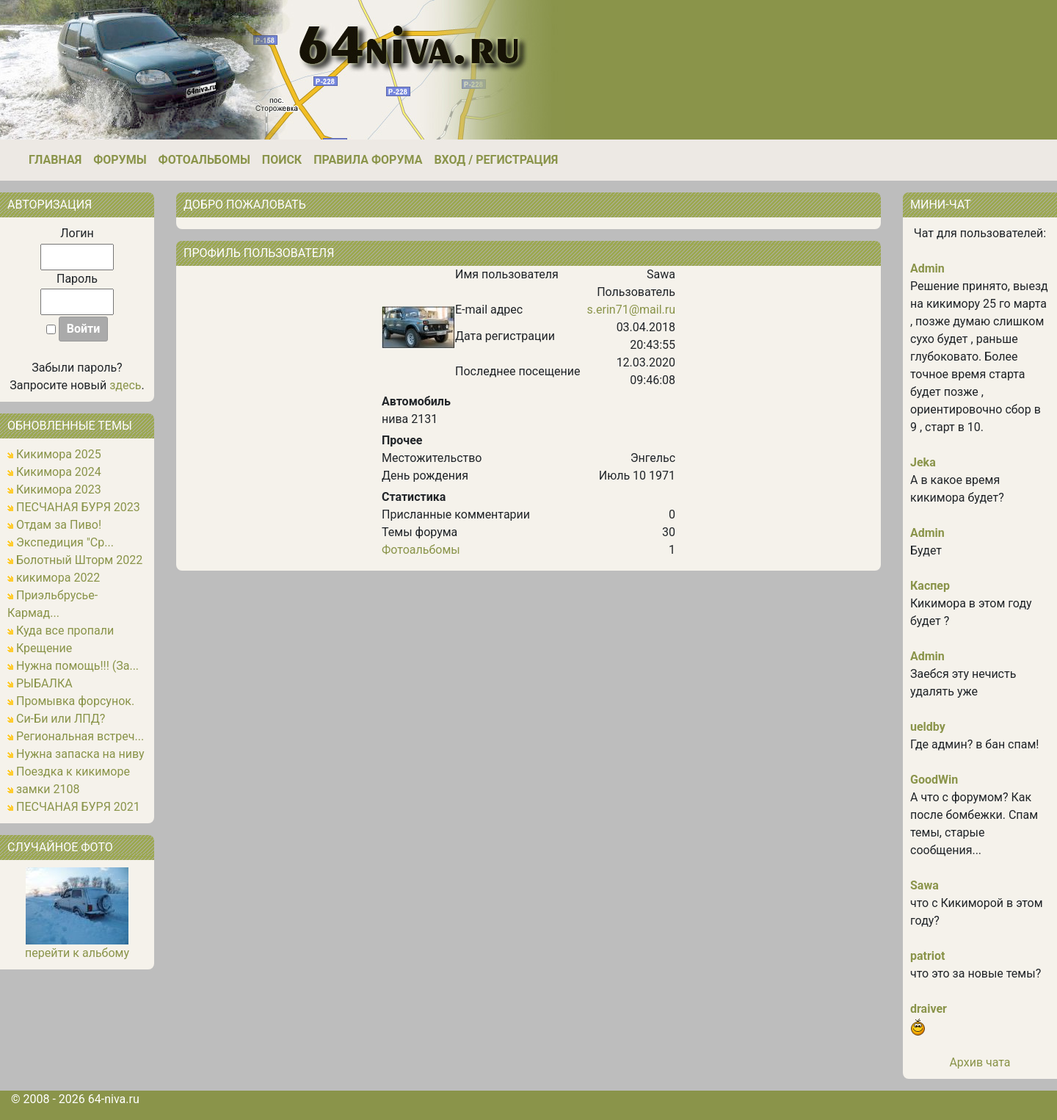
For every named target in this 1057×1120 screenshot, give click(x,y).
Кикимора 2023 (58, 489)
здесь (125, 385)
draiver (928, 1009)
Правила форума (367, 160)
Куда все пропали (65, 630)
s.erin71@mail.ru (631, 310)
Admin (927, 268)
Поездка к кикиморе (73, 771)
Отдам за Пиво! (58, 525)
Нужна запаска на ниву (80, 754)
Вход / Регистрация (496, 160)
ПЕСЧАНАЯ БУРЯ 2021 (78, 807)
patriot (927, 956)
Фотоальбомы (204, 160)
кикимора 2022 (58, 578)
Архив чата (979, 1062)
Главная (55, 160)
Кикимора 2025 (58, 454)
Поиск (282, 160)
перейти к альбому (77, 953)
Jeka (923, 462)
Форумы (119, 160)
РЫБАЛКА (44, 683)
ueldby (927, 727)
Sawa (924, 885)
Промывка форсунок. (75, 701)
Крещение (44, 648)
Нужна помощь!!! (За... (77, 666)
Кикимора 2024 (58, 472)
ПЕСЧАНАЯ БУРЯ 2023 (78, 507)
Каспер (930, 586)
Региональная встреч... (80, 736)
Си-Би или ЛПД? (60, 719)
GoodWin (934, 780)
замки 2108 (48, 789)
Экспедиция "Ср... (65, 542)
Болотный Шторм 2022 (79, 560)
